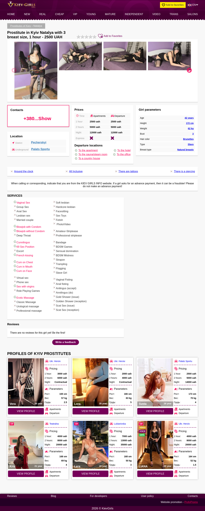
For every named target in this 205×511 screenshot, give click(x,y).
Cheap (59, 14)
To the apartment (86, 150)
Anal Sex (20, 211)
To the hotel (122, 150)
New (27, 14)
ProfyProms (191, 502)
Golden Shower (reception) (69, 301)
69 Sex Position (23, 246)
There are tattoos (126, 171)
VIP (75, 14)
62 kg (191, 128)
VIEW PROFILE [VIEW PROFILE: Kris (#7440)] (26, 473)
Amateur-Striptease (65, 231)
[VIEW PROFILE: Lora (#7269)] (90, 382)
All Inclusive (73, 171)
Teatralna (52, 424)
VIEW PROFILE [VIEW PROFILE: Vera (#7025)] (26, 411)
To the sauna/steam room (90, 154)
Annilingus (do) (63, 292)
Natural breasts (185, 149)
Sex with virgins (23, 286)
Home (11, 14)
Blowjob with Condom (27, 226)
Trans (173, 14)
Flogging (59, 268)
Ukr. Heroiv (53, 361)
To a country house (87, 158)
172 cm (189, 123)
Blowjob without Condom (29, 231)
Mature (110, 14)
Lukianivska (117, 424)
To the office (122, 154)
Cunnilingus (21, 242)
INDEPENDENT (134, 14)
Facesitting (60, 211)
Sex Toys (59, 215)
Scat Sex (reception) (66, 309)
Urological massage (26, 306)
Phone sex (21, 282)
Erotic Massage (23, 297)
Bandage (59, 242)
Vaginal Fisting (63, 279)
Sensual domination (65, 250)
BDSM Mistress (63, 255)
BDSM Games (62, 246)
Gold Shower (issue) (66, 296)
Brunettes (188, 139)
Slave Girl (60, 272)
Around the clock (21, 171)
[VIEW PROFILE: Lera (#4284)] (90, 445)
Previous (14, 70)
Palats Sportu (40, 149)
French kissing (23, 255)
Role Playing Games (26, 290)
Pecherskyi (38, 142)
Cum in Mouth (23, 266)
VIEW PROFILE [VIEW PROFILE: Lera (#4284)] (90, 473)
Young (91, 14)
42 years (189, 118)
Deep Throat (22, 235)
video (156, 14)
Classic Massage (24, 301)
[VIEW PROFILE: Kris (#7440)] (26, 445)
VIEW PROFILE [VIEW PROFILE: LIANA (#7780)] (155, 473)
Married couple (23, 219)
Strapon (59, 259)
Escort (18, 250)
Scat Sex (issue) (63, 305)
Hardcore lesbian (64, 206)
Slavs (191, 144)
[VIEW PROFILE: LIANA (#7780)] (155, 445)
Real (42, 14)
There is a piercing (182, 171)
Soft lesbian (61, 202)
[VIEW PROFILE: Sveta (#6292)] (155, 382)
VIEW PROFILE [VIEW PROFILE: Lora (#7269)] (90, 411)
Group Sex (21, 206)
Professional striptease (67, 235)
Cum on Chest (23, 262)
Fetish (58, 219)
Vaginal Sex (21, 202)
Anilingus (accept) (64, 288)
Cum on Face (22, 270)
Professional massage (27, 310)
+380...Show (37, 118)
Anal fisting (60, 283)
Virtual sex (20, 277)
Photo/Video (61, 224)
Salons (192, 14)
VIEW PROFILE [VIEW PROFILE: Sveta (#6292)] (155, 411)
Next (189, 70)
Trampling (60, 263)
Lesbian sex (21, 215)
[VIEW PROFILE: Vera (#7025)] (26, 382)
